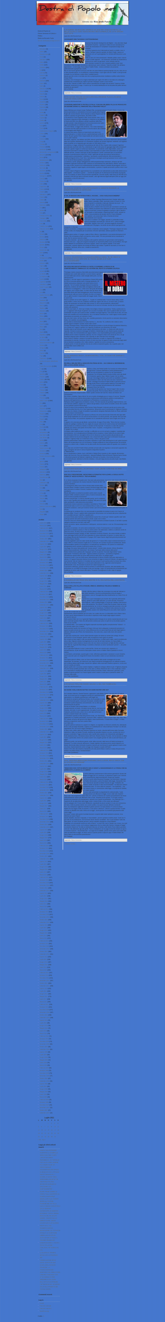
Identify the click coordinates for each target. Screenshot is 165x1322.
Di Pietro (42, 163)
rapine (42, 406)
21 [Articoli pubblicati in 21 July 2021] (45, 1133)
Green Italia (43, 250)
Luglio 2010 (43, 1023)
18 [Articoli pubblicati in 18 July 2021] (58, 1130)
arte (41, 78)
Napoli (42, 332)
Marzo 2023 (43, 621)
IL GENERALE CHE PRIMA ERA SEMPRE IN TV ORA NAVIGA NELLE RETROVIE (94, 580)
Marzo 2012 (43, 970)
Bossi (41, 99)
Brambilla (42, 102)
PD (41, 369)
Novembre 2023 (45, 599)
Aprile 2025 (43, 554)
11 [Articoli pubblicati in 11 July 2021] (58, 1126)
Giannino (42, 239)
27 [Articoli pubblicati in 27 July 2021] (42, 1136)
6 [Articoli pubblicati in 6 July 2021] (41, 1126)
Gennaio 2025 (44, 562)
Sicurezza (43, 451)
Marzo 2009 (43, 1065)
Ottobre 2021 (44, 666)
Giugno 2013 (44, 930)
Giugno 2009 (44, 1057)
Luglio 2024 (43, 578)
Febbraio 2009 (44, 1068)
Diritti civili (43, 165)
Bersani (42, 91)
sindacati (42, 453)
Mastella (42, 308)
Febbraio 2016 (44, 845)
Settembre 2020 (45, 700)
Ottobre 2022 (44, 634)
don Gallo (43, 168)
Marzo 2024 (43, 589)
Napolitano (43, 335)
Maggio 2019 (44, 742)
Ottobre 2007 (44, 1110)
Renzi (41, 416)
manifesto (43, 300)
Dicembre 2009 (44, 1041)
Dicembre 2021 (44, 660)
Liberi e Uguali (44, 287)
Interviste (42, 268)
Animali (42, 73)
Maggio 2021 (44, 679)
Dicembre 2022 (44, 629)
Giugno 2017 (44, 803)
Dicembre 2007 (44, 1105)
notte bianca (43, 340)
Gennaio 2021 (44, 689)
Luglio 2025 (43, 547)
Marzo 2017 (43, 811)
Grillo (41, 253)
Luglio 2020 (43, 705)
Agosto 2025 (43, 544)
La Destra (43, 274)
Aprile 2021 (43, 681)
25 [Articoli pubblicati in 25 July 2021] (58, 1133)
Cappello (42, 115)
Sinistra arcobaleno (46, 456)
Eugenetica (43, 186)
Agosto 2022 (43, 639)
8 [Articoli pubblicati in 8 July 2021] (48, 1126)
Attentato (42, 81)
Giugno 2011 (44, 994)
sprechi (42, 461)
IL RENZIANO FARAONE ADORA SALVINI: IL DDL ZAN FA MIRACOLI (90, 684)
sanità (41, 440)
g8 (40, 231)
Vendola (42, 498)
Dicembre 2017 (44, 787)
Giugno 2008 (44, 1089)
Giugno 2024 (44, 581)
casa (41, 126)
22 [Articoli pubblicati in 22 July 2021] (48, 1133)
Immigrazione (44, 258)
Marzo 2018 (43, 779)
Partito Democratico (46, 366)
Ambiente (43, 67)
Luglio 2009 (43, 1054)
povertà (42, 387)
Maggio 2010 (44, 1028)
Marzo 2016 (43, 843)
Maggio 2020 (44, 711)
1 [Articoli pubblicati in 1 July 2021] (48, 1123)
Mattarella (43, 311)
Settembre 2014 (45, 890)
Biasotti (42, 94)
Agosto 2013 (43, 925)
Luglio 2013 (43, 927)
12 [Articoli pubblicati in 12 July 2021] (39, 1130)
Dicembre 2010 (44, 1010)
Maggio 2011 (44, 996)
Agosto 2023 (43, 607)
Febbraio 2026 (44, 528)
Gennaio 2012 (44, 975)
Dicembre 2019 (44, 724)
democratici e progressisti (47, 152)
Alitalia (42, 65)
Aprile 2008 (43, 1094)
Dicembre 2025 (44, 533)
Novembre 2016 (45, 822)
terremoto (43, 475)
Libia (41, 290)
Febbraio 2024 (44, 592)
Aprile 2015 (43, 872)
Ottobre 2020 (44, 697)
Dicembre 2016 (44, 819)
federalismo (43, 194)
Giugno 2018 (44, 771)
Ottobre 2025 (44, 539)
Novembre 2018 (45, 758)
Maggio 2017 (44, 806)
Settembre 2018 (45, 763)
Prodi (41, 395)
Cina (41, 136)
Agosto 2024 (43, 576)
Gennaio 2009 (44, 1070)
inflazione (43, 263)
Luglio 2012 (43, 959)
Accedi (42, 1303)
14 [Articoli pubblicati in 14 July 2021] (45, 1130)
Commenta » (79, 93)
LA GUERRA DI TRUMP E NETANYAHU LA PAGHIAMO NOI (49, 1255)
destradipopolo (44, 160)
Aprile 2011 (43, 999)
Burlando (42, 107)
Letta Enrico (43, 284)
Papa (41, 356)
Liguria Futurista (45, 295)
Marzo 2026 (43, 525)
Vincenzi (42, 504)
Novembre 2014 (45, 885)
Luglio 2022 (43, 642)
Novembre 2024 (45, 568)
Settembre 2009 (45, 1049)
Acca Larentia (44, 54)
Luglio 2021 (43, 674)
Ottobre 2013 (44, 920)
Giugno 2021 (44, 676)
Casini (42, 128)
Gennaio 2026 (44, 531)
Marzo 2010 (43, 1033)
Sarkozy (42, 443)
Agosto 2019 (43, 734)
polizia (42, 382)
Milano (42, 316)
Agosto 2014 (43, 893)
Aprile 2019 (43, 745)
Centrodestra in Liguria (47, 131)
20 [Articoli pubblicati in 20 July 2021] (42, 1133)
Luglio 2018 (43, 769)
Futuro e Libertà (45, 229)
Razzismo (43, 408)
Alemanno (43, 59)
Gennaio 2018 (44, 785)
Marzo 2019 (43, 748)
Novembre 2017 (45, 790)
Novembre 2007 (45, 1107)
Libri (41, 292)
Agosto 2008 (43, 1084)
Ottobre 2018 (44, 761)
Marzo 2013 (43, 938)
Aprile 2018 (43, 777)
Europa (42, 189)
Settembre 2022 (45, 636)
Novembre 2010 (45, 1012)
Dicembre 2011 (44, 978)
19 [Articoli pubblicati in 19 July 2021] (39, 1133)
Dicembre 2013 (44, 914)
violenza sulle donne (46, 506)
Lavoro (42, 279)
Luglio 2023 (43, 610)
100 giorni (43, 49)
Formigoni (43, 218)
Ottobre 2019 (44, 729)
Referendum (43, 411)
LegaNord (43, 282)
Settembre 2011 (45, 986)
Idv (41, 255)
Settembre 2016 (45, 827)
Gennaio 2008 (44, 1102)
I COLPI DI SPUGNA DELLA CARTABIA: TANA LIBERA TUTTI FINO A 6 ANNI (93, 469)
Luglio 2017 (43, 801)
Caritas (42, 120)
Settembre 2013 (45, 922)
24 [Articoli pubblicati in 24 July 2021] (55, 1133)
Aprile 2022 (43, 650)
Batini (41, 86)
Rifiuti (41, 422)
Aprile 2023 (43, 618)
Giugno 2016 (44, 835)
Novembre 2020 (45, 695)
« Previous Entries (69, 844)
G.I (44, 1316)
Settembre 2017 (45, 795)
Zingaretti (42, 512)
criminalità (43, 149)
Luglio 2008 (43, 1086)
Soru (41, 459)
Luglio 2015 (43, 864)
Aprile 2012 (43, 967)
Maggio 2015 (44, 869)
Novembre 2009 (45, 1044)
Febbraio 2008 (44, 1099)
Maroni (42, 305)
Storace (42, 467)
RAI (41, 403)
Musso (42, 327)
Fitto (41, 213)
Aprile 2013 (43, 935)
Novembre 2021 (45, 663)
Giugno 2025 (44, 549)
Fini (41, 208)
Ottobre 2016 (44, 824)
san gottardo (43, 432)
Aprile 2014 (43, 904)
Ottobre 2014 (44, 888)
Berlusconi (43, 88)
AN (41, 70)
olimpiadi (42, 348)
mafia (41, 297)
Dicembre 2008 (44, 1073)
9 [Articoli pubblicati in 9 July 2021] (51, 1126)
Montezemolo (44, 319)
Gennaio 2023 (44, 626)
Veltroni (42, 496)
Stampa (42, 464)
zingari (42, 514)
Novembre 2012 (45, 949)
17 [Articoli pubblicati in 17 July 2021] (55, 1130)
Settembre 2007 (45, 1113)
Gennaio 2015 (44, 880)
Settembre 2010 (45, 1017)
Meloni (42, 313)
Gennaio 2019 (44, 753)
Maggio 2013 (44, 933)
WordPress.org (44, 1311)
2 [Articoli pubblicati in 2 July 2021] (51, 1123)
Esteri (41, 184)
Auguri (42, 83)
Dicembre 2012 (44, 946)
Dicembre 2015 (44, 851)
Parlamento (43, 358)
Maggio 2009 (44, 1060)
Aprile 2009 (43, 1062)
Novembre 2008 (45, 1076)
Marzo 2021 (43, 684)
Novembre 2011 (45, 980)
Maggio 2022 (44, 647)
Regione (42, 414)
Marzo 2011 (43, 1002)
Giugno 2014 (44, 898)
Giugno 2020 (44, 708)
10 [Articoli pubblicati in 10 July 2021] (55, 1126)
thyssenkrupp (44, 477)
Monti (41, 321)
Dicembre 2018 (44, 756)
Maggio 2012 (44, 965)
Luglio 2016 (43, 832)
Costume (42, 147)
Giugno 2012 (44, 962)
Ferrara (42, 197)
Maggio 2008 (44, 1092)
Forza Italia (43, 221)
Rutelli (42, 430)
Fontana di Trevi (45, 215)
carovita (42, 123)
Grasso (42, 247)
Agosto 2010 (43, 1020)
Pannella (42, 353)
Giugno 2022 (44, 644)
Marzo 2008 (43, 1097)
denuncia (42, 155)
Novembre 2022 (45, 631)
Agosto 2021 (43, 671)
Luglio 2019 (43, 737)
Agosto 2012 (43, 957)
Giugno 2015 (44, 867)
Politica (72, 93)
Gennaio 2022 (44, 658)
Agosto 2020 (43, 703)
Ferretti (42, 200)
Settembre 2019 (45, 732)
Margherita (43, 303)
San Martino (43, 435)
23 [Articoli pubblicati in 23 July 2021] (51, 1133)
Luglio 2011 (43, 991)
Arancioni (42, 75)
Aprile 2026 (43, 523)
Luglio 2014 (43, 896)
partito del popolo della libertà (49, 361)
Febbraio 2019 (44, 750)
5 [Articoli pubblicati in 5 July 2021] (38, 1126)
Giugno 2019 (44, 740)
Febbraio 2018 (44, 782)
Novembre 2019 (45, 726)
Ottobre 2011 (44, 983)
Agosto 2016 (43, 830)
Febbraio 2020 (44, 718)
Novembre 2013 (45, 917)
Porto (41, 385)
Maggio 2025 (44, 552)
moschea (42, 324)
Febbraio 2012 (44, 972)
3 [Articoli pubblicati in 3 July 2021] (54, 1123)
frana (41, 223)
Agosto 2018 (43, 766)
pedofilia (42, 374)
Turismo (42, 485)
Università (43, 490)
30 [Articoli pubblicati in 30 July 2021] (51, 1136)
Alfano (42, 62)
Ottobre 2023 (44, 602)
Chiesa (42, 133)
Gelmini (42, 234)
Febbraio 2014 (44, 909)
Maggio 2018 (44, 774)
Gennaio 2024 (44, 594)
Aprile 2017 (43, 808)
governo (42, 245)
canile (41, 112)
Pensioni (42, 377)
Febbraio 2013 (44, 941)
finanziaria (43, 205)
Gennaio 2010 (44, 1039)
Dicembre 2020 (44, 692)
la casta (42, 271)
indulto (42, 260)
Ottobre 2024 (44, 570)
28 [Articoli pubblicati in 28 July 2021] (45, 1136)
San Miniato (43, 437)
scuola (42, 445)
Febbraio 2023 (44, 623)
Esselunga (43, 181)
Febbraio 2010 (44, 1036)
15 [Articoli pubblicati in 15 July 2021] (48, 1130)
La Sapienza (43, 276)
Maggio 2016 (44, 838)
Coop (41, 141)
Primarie (42, 393)
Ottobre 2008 (44, 1078)
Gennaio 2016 (44, 848)
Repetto (42, 419)
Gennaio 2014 (44, 912)
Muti (41, 329)
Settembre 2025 (45, 541)
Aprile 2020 (43, 713)
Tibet (41, 480)
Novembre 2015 (45, 853)
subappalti (43, 469)
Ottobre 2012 (44, 951)
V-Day (42, 493)
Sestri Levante (44, 448)
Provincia (42, 398)
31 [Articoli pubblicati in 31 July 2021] (55, 1136)
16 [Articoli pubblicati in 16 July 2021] (51, 1130)
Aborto (42, 51)
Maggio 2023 (44, 615)
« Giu (39, 1139)
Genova (42, 237)
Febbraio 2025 (44, 560)
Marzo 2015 (43, 875)
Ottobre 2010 (44, 1015)
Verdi (41, 501)
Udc (41, 488)
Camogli (42, 110)
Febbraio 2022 (44, 655)
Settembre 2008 (45, 1081)
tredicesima (43, 482)
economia (43, 171)
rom (41, 424)
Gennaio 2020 (44, 721)
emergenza (43, 176)
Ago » (44, 1139)
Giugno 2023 (44, 613)
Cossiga (42, 144)
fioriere (42, 210)
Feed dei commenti (45, 1308)
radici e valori (44, 400)
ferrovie (42, 202)
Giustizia (42, 242)
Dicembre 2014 (44, 883)
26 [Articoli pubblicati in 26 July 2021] (39, 1136)
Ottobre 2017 (44, 793)
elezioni (42, 173)
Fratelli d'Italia (44, 226)
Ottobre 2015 (44, 856)
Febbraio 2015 (44, 877)
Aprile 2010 (43, 1031)
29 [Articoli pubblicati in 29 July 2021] (48, 1136)
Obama (42, 345)
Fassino (42, 192)
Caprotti (42, 118)
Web (41, 509)
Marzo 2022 (43, 652)
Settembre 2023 (45, 605)
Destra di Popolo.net (82, 14)
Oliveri (42, 350)
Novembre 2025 (45, 536)
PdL (41, 371)
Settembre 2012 (45, 954)
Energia (42, 178)
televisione (43, 472)
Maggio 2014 (44, 901)
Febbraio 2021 (44, 687)
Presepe (42, 390)
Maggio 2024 (44, 584)
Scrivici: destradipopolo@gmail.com (49, 41)
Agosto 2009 (43, 1052)
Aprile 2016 (43, 840)
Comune (42, 139)
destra (42, 157)
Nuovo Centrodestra (46, 342)
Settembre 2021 (45, 668)
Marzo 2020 (43, 716)
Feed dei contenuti (45, 1306)
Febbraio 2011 (44, 1004)
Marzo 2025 (43, 557)
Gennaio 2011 (44, 1007)
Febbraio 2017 (44, 814)
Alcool (42, 57)
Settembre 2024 (45, 573)
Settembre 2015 (45, 859)
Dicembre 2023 (44, 597)
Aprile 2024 (43, 586)
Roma (41, 427)
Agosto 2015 (43, 861)
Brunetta (42, 104)
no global (42, 337)
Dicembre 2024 (44, 565)
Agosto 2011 (43, 988)
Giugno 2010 (44, 1025)
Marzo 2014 (43, 906)
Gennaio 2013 (44, 943)
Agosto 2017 (43, 798)
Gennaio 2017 (44, 816)
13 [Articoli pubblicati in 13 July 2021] (42, 1130)
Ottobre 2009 (44, 1047)
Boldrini (42, 96)
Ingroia (42, 266)
